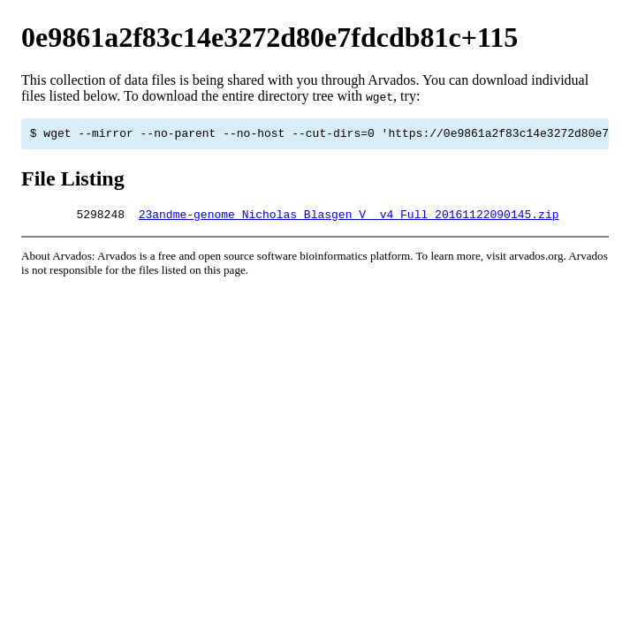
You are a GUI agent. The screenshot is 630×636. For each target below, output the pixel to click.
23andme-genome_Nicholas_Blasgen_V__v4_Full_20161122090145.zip (349, 219)
